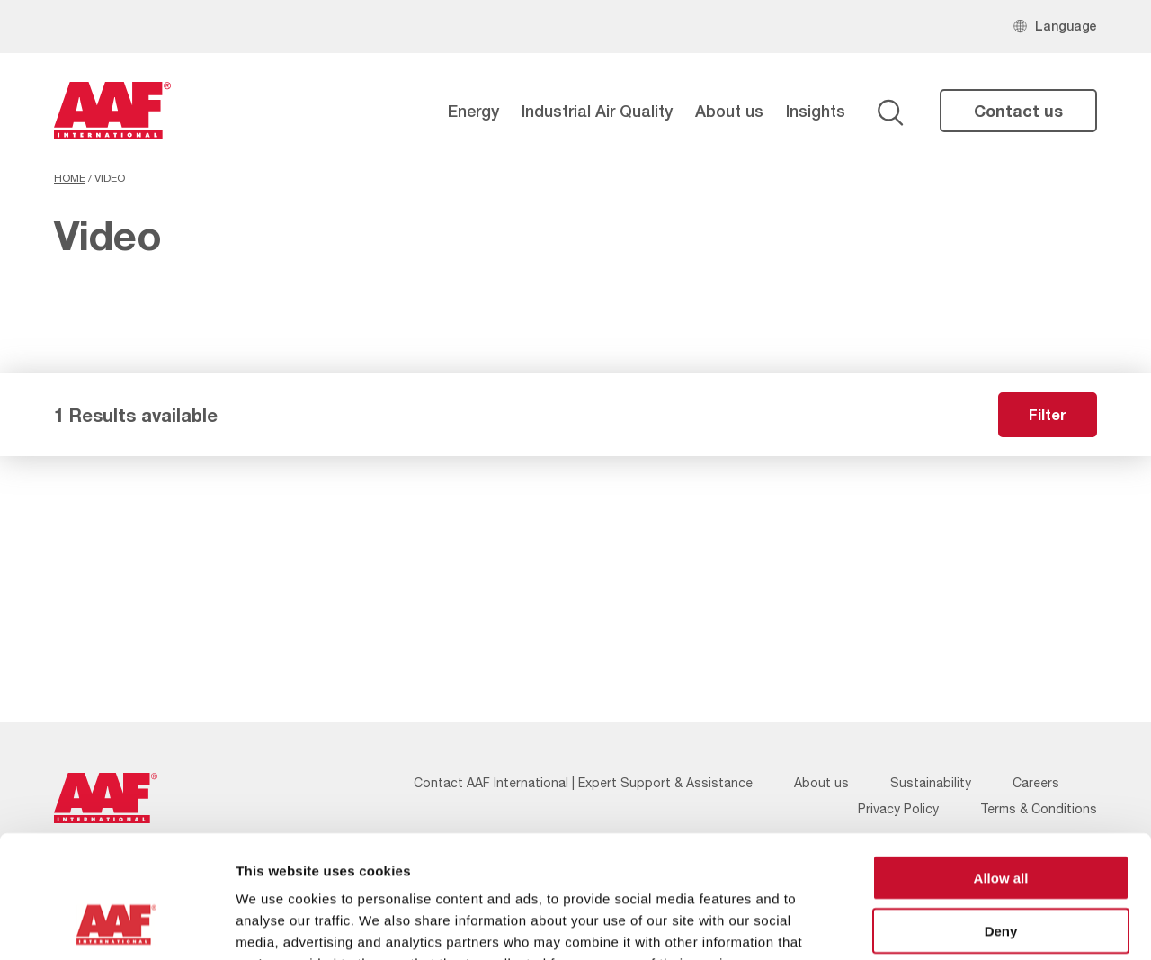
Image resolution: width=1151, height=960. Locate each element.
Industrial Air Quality (597, 111)
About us (729, 111)
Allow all (1001, 766)
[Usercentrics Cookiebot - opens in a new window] (116, 924)
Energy (473, 111)
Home (69, 178)
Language (1066, 25)
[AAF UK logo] (112, 110)
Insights (815, 111)
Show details (944, 924)
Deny (1001, 819)
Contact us (1018, 111)
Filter (1047, 414)
